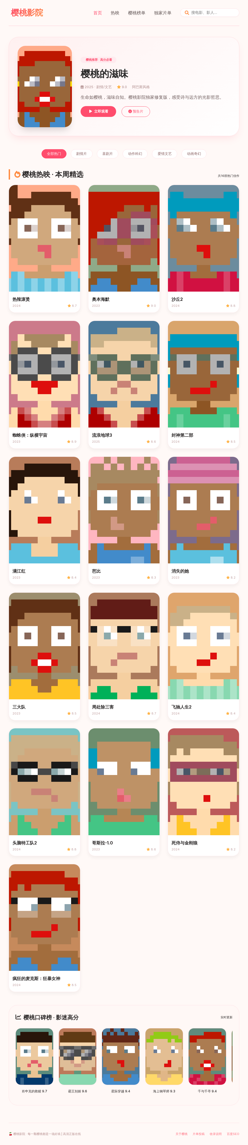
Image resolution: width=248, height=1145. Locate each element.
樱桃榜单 (136, 12)
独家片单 (162, 12)
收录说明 (216, 1134)
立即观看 (98, 111)
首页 (97, 12)
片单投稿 (199, 1134)
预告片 (136, 111)
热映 (115, 12)
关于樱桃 (181, 1134)
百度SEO (233, 1134)
